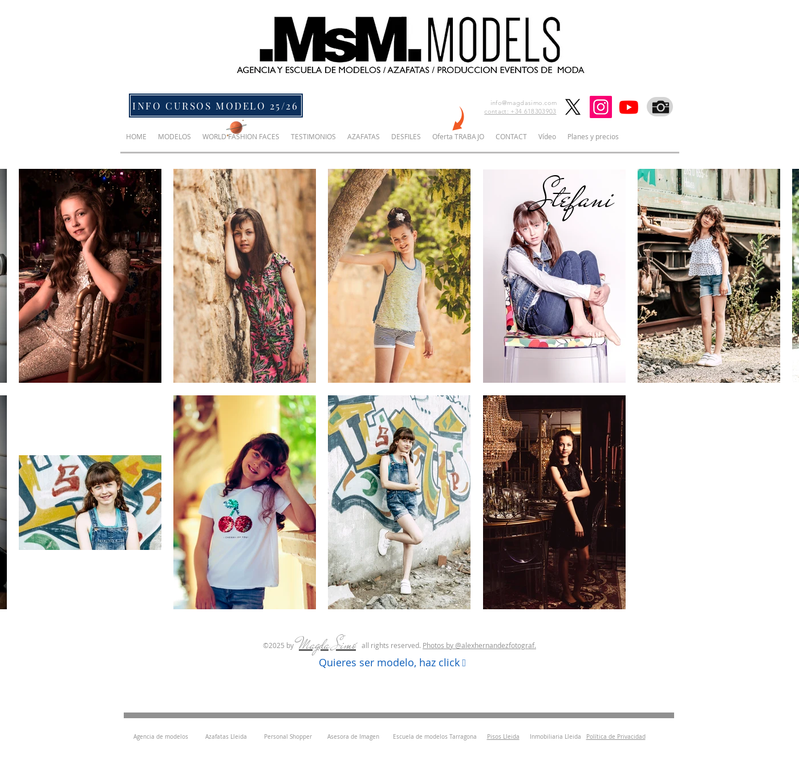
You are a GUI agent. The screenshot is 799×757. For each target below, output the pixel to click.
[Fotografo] (660, 106)
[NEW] (457, 120)
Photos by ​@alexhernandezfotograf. (479, 645)
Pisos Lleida (503, 736)
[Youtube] (629, 107)
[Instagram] (601, 107)
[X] (573, 107)
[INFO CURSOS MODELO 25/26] (215, 105)
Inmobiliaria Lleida (555, 736)
